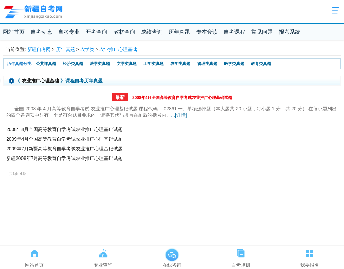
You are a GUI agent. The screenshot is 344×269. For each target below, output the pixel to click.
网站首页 (14, 32)
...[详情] (179, 115)
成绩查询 (152, 32)
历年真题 (179, 32)
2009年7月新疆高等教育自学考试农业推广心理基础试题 (64, 148)
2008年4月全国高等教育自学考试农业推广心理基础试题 (182, 97)
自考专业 (69, 32)
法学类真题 (100, 63)
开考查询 (96, 32)
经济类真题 (73, 63)
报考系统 (289, 32)
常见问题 (262, 32)
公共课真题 (46, 63)
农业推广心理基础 (118, 49)
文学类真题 (127, 63)
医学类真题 (234, 63)
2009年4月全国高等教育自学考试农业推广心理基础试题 (64, 139)
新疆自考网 (39, 49)
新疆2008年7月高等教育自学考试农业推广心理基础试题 (64, 158)
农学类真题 (180, 63)
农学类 (87, 49)
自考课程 (234, 32)
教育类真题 (261, 63)
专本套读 (207, 32)
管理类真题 (207, 63)
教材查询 (124, 32)
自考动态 (41, 32)
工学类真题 (153, 63)
